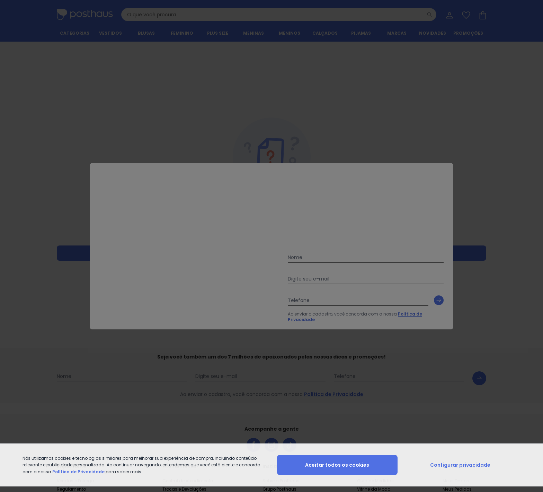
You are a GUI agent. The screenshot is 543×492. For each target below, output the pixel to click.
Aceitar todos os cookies (337, 464)
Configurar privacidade (460, 464)
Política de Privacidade (78, 472)
